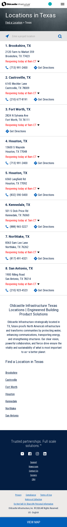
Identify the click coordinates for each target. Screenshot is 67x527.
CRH (33, 479)
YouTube (22, 453)
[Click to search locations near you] (7, 36)
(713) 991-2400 (19, 67)
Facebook (29, 453)
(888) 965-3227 (19, 226)
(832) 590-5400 (19, 195)
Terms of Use (46, 495)
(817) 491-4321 (19, 258)
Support (33, 462)
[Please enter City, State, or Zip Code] (33, 36)
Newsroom (33, 466)
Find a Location (13, 22)
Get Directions (46, 67)
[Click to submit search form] (60, 36)
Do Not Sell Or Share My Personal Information (33, 504)
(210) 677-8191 (19, 99)
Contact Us (33, 471)
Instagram (37, 453)
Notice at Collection (33, 499)
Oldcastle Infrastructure (16, 4)
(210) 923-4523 (19, 290)
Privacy (18, 495)
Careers (33, 475)
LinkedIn (44, 453)
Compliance (31, 495)
